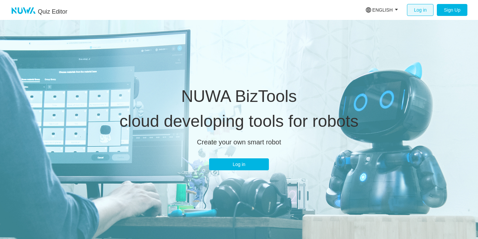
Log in (420, 10)
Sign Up (452, 10)
